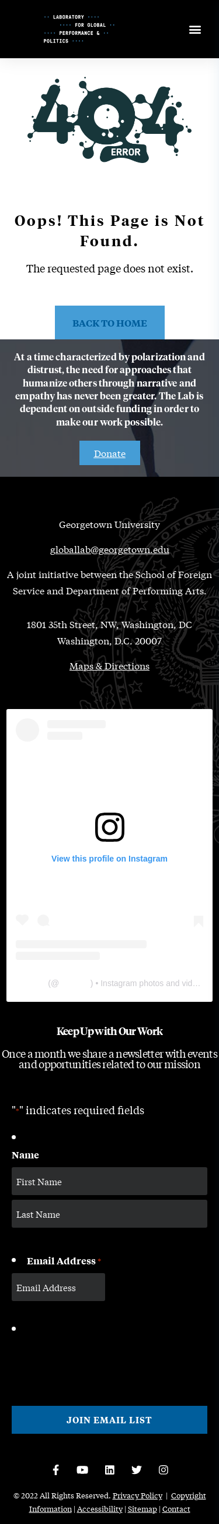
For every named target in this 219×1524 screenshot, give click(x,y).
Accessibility (100, 1508)
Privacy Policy (137, 1495)
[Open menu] (194, 29)
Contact (176, 1508)
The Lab (31, 983)
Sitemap (142, 1508)
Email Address (64, 1261)
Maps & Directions (109, 665)
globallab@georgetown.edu (109, 548)
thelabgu (75, 983)
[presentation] (100, 1361)
